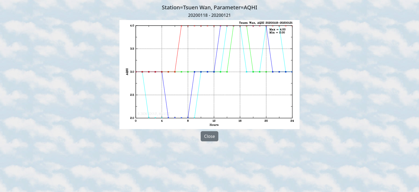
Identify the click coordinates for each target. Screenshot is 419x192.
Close (209, 136)
